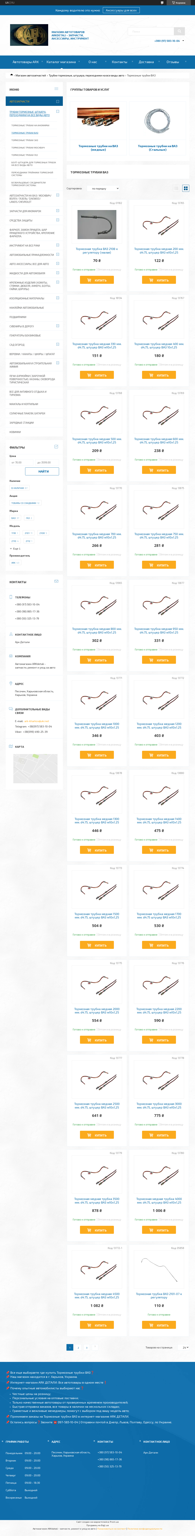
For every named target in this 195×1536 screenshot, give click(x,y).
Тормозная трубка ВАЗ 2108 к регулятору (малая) (97, 250)
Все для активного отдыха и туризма (28, 393)
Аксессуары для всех (121, 10)
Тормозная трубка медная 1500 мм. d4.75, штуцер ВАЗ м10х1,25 (96, 915)
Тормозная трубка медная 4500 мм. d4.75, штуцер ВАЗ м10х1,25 (97, 1295)
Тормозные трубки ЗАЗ (24, 140)
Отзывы (173, 62)
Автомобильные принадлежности (32, 254)
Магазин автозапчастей (31, 75)
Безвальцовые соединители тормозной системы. (28, 183)
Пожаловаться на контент (111, 1528)
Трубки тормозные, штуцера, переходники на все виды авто (86, 75)
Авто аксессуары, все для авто (29, 264)
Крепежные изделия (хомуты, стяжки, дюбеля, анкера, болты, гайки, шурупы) (30, 286)
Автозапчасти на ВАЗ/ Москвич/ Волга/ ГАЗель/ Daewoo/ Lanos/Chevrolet (31, 199)
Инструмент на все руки (25, 245)
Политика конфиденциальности (145, 1528)
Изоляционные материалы (27, 298)
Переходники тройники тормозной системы (32, 173)
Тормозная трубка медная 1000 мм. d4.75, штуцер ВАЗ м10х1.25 (96, 725)
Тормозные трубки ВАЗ (24, 132)
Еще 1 (16, 548)
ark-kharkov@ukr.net (36, 721)
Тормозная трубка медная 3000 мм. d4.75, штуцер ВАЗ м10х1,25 (159, 1105)
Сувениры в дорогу (22, 326)
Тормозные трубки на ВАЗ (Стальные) (157, 147)
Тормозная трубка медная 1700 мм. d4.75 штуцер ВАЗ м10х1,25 (159, 915)
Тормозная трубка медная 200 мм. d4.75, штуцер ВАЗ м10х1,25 (159, 250)
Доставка (146, 62)
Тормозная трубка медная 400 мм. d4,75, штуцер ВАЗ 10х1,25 (159, 345)
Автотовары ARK (26, 62)
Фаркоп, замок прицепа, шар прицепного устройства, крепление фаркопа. (32, 233)
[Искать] (179, 31)
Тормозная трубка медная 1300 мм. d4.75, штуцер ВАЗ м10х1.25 (97, 820)
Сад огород (17, 344)
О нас (93, 62)
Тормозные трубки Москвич (28, 147)
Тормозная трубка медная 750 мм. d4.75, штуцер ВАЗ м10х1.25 (159, 535)
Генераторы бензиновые (25, 335)
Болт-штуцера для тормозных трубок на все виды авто (33, 163)
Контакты (119, 62)
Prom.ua (114, 1521)
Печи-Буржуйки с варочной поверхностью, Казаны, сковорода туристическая (32, 379)
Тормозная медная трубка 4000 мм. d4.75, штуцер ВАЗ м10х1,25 (159, 1200)
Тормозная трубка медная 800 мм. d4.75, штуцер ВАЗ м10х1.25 (97, 630)
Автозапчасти (19, 101)
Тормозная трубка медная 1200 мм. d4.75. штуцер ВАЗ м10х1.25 (159, 725)
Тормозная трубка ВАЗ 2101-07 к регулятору (159, 1295)
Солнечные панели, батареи (27, 413)
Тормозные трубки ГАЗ (24, 155)
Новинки (15, 432)
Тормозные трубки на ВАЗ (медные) (98, 147)
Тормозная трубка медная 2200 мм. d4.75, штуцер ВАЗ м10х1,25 (159, 1010)
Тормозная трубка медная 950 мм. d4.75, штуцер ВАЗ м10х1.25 (159, 630)
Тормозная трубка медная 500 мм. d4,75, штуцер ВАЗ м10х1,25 (97, 440)
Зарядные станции (22, 422)
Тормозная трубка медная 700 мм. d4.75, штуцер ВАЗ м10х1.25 (96, 535)
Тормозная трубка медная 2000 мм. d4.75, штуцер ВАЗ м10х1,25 (97, 1010)
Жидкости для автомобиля (27, 273)
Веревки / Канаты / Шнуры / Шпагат (32, 354)
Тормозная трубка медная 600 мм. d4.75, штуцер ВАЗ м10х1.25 (159, 440)
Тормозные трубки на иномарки (30, 125)
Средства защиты (21, 220)
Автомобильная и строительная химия (31, 365)
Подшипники (18, 317)
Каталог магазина (61, 62)
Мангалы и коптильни (24, 404)
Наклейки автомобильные (27, 307)
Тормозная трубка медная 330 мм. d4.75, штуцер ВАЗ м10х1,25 (96, 345)
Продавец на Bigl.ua (97, 1525)
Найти (43, 471)
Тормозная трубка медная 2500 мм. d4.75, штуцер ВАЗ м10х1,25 (97, 1105)
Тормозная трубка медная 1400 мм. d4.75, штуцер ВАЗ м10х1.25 (159, 820)
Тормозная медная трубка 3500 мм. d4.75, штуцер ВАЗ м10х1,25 (96, 1200)
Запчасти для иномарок (25, 211)
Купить (101, 280)
